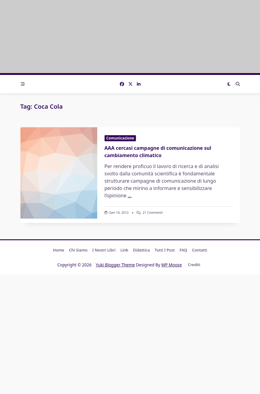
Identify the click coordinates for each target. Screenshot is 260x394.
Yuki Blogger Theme (115, 265)
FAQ (183, 250)
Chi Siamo (78, 250)
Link (124, 250)
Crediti (194, 264)
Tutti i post (165, 250)
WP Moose (171, 265)
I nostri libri (104, 250)
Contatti (199, 250)
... (130, 195)
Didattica (141, 250)
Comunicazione (120, 138)
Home (58, 250)
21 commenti (153, 212)
